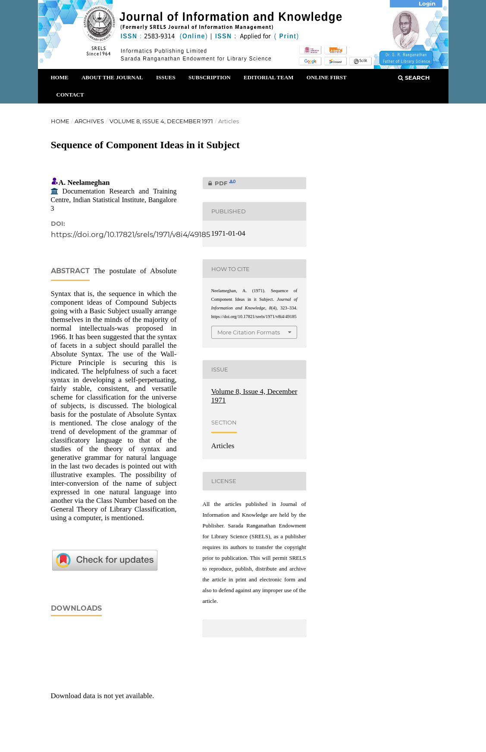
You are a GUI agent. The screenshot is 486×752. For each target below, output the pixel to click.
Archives (89, 121)
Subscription (209, 77)
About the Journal (112, 77)
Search (414, 77)
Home (60, 77)
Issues (166, 77)
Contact (70, 94)
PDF (219, 183)
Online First (327, 77)
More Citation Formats (248, 332)
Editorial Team (269, 77)
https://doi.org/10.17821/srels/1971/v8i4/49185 (130, 234)
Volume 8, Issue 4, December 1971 (161, 121)
